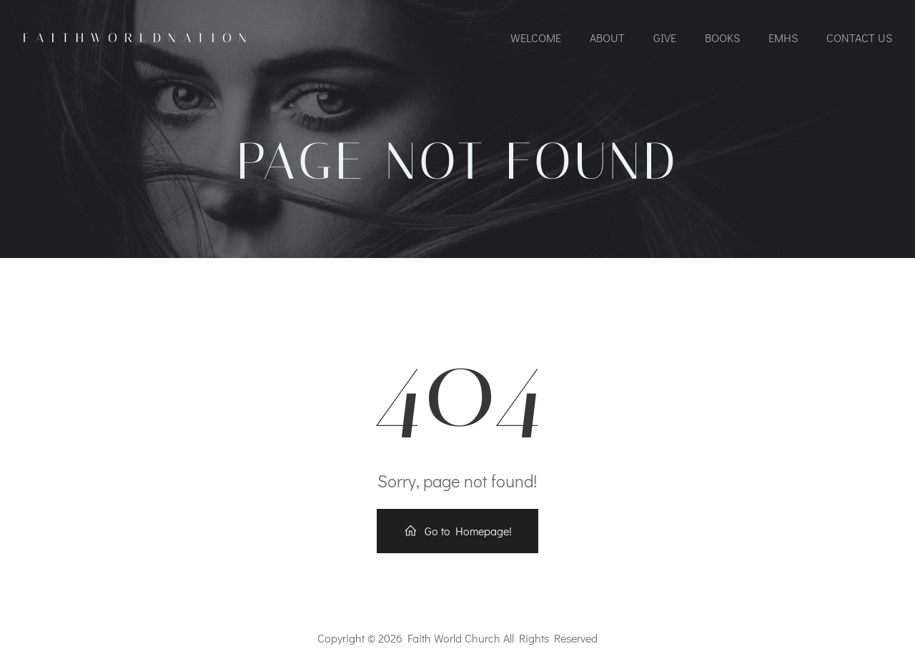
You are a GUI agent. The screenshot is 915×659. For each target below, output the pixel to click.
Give (664, 37)
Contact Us (859, 37)
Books (722, 37)
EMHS (783, 37)
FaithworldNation (138, 38)
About (607, 37)
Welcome (535, 37)
